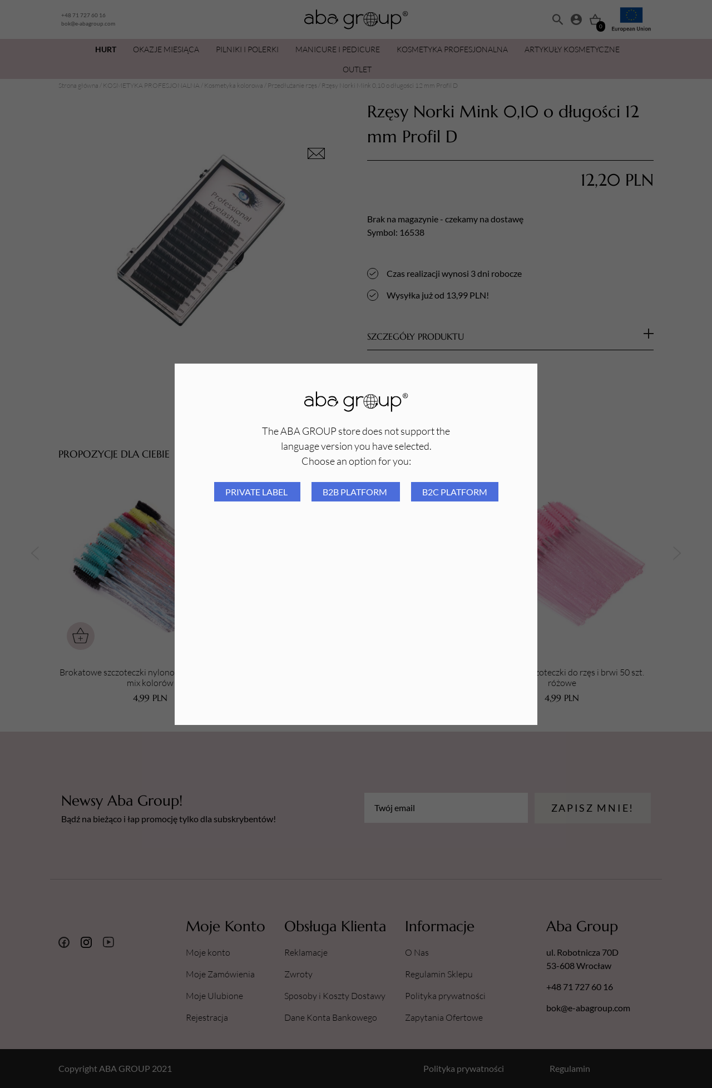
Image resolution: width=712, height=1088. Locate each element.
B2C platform (454, 491)
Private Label (257, 491)
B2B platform (356, 491)
